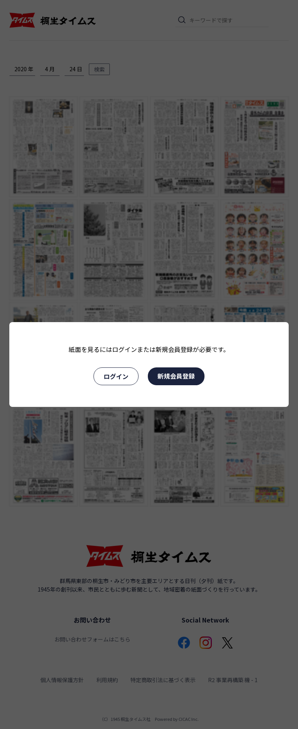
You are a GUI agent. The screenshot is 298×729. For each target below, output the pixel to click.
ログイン (116, 376)
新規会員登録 (176, 376)
